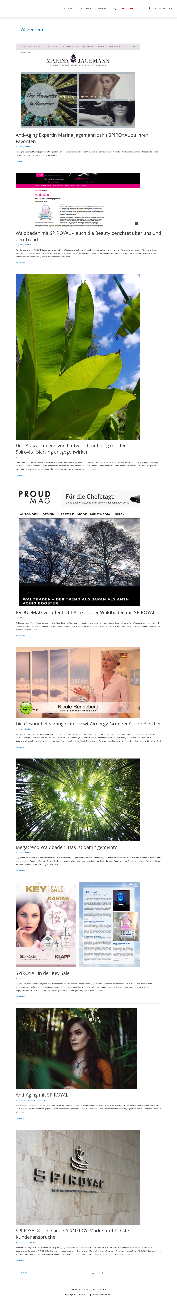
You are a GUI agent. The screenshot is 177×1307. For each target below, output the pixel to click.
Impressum (96, 1295)
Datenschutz (84, 1295)
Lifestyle (28, 146)
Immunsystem (40, 1106)
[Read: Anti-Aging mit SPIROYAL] (76, 1054)
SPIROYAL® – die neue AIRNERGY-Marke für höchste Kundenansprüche (74, 1239)
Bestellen (101, 8)
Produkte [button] (86, 8)
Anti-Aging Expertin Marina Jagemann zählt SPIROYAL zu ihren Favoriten (85, 138)
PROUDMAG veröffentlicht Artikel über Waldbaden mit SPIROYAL (88, 612)
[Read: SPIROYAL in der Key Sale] (78, 930)
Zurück (23, 1279)
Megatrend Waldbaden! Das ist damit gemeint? (68, 853)
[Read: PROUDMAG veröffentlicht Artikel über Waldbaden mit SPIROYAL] (78, 546)
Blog (114, 8)
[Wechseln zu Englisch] (123, 8)
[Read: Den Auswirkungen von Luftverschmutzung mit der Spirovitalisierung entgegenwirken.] (78, 356)
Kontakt (73, 1295)
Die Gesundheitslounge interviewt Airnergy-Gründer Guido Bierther (81, 726)
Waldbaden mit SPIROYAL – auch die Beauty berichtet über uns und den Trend (86, 236)
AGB (105, 1295)
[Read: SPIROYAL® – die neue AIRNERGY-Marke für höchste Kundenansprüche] (78, 1183)
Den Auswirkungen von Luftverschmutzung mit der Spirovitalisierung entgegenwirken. (72, 448)
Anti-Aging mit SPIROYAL (43, 1100)
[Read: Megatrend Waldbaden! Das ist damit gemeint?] (78, 806)
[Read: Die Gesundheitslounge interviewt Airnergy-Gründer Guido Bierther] (78, 682)
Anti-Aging (29, 1106)
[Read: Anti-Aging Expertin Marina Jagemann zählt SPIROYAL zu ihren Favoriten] (78, 86)
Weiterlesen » (21, 161)
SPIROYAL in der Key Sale (44, 979)
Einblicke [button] (69, 8)
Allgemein (20, 146)
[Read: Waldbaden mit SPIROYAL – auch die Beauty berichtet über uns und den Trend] (78, 199)
